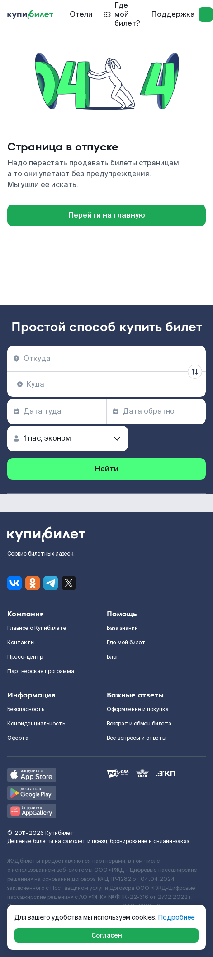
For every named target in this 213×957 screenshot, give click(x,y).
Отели (81, 14)
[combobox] (106, 358)
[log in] (206, 14)
